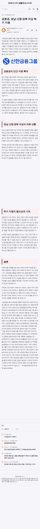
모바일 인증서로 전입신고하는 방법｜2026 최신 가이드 (21, 508)
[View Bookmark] (29, 9)
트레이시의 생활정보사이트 (20, 3)
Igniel (23, 521)
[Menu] (37, 9)
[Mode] (33, 9)
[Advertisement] (20, 207)
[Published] (20, 32)
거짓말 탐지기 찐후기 (10, 481)
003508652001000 (9, 487)
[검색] (2, 9)
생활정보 (7, 473)
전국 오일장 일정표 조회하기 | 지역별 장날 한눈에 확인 (21, 494)
